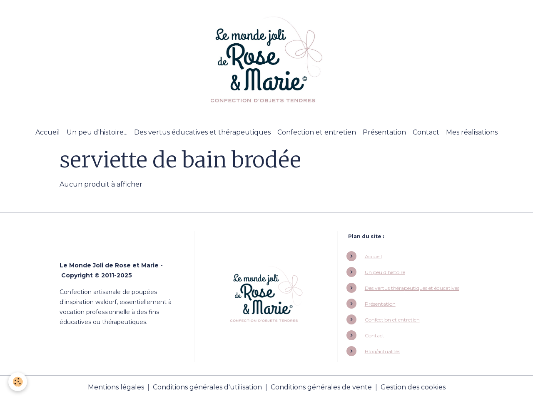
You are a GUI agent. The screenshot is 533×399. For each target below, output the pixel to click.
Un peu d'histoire (385, 272)
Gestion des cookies (413, 387)
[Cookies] (17, 381)
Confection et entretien (316, 132)
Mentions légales (116, 387)
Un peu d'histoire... (97, 132)
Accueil (47, 132)
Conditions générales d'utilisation (207, 387)
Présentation (384, 132)
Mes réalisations (472, 132)
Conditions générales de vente (321, 387)
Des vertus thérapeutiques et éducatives (412, 288)
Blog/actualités (382, 351)
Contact (426, 132)
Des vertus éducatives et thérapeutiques (202, 132)
